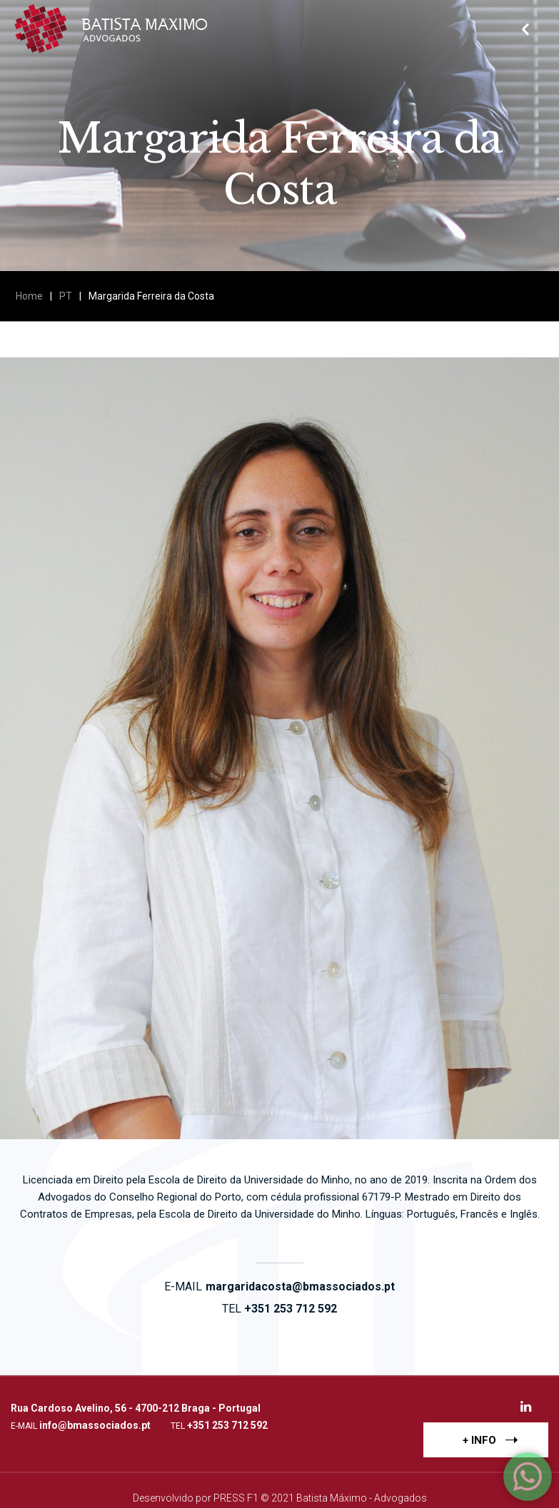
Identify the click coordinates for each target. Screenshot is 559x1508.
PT (65, 296)
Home (29, 296)
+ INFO (490, 1439)
